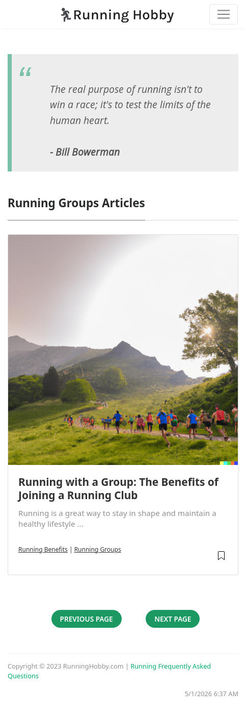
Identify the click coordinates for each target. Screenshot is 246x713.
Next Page (172, 619)
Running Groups (97, 549)
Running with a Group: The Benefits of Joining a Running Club (118, 488)
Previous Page (86, 619)
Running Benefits (43, 549)
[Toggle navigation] (223, 14)
